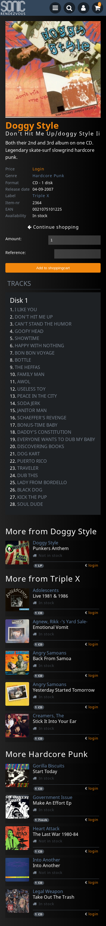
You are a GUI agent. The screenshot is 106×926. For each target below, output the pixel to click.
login (93, 565)
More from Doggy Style (51, 531)
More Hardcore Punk (46, 754)
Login (38, 169)
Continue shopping (53, 227)
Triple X (41, 195)
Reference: (15, 252)
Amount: (13, 238)
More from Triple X (42, 578)
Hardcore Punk (48, 175)
